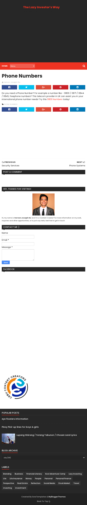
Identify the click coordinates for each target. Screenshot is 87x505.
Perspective (8, 483)
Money (29, 478)
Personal (48, 478)
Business (19, 474)
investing (7, 488)
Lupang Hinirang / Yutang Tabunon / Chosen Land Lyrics (47, 435)
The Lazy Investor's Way (41, 7)
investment (20, 488)
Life (4, 478)
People (38, 478)
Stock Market (64, 483)
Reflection (35, 483)
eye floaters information (15, 418)
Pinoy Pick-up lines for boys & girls (20, 427)
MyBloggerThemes (57, 496)
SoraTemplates (39, 496)
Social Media (49, 483)
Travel (76, 483)
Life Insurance (16, 478)
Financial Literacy (34, 474)
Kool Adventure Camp (55, 474)
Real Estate (22, 483)
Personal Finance (63, 478)
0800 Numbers (54, 99)
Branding (7, 474)
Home (5, 66)
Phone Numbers (11, 104)
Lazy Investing (75, 474)
